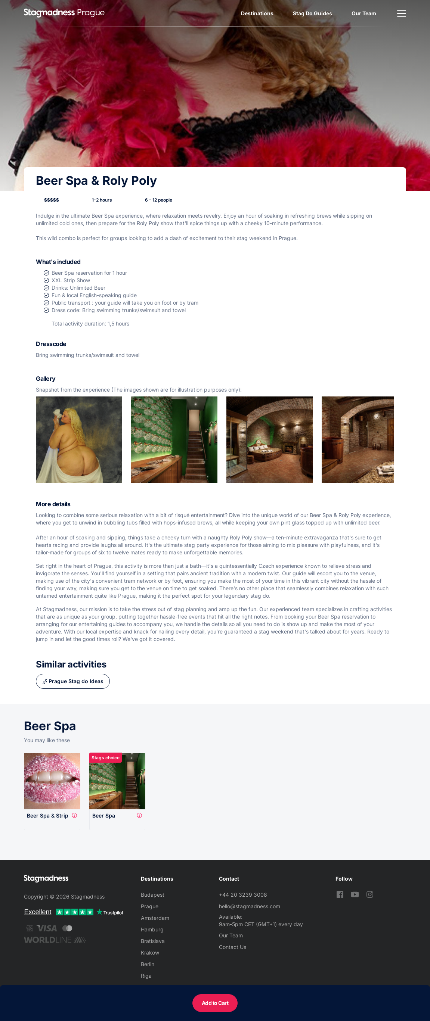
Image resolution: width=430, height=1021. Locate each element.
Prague (149, 906)
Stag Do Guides (312, 13)
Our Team (364, 13)
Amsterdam (155, 918)
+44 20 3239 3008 (243, 894)
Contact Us (232, 947)
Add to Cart (215, 1003)
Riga (146, 975)
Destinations (257, 13)
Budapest (152, 894)
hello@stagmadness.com (249, 906)
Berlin (147, 964)
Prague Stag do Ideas (76, 681)
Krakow (150, 952)
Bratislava (153, 941)
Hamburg (152, 929)
